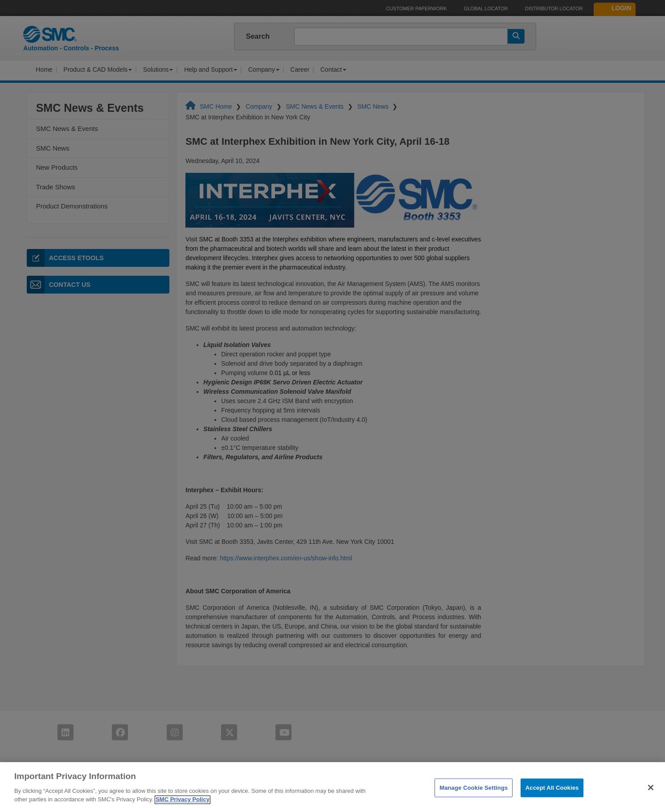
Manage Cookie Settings (473, 793)
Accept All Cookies (552, 793)
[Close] (651, 793)
